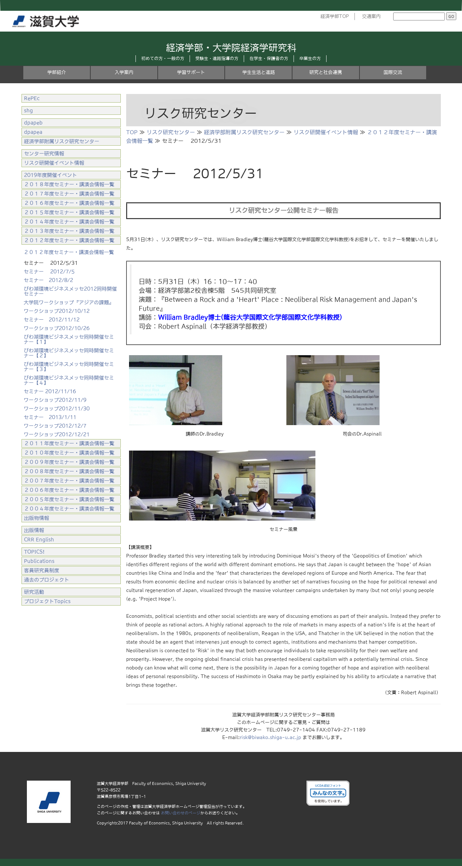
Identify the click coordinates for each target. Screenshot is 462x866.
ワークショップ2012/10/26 (57, 328)
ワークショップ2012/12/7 (55, 425)
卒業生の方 (310, 58)
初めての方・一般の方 (162, 58)
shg (28, 110)
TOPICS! (34, 551)
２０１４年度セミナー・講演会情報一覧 (69, 221)
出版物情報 (36, 518)
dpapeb (33, 122)
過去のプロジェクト (46, 579)
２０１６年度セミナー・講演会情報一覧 (69, 203)
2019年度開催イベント (50, 175)
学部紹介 (56, 72)
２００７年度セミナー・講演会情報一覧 (69, 480)
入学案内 (124, 72)
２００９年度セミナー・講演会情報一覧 (69, 462)
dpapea (33, 132)
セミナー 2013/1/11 (50, 417)
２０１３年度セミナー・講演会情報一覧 (69, 231)
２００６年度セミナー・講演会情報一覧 (69, 490)
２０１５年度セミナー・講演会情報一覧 (69, 212)
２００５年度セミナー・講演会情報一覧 (69, 499)
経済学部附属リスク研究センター (244, 132)
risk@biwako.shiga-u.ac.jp (270, 737)
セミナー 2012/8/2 (48, 280)
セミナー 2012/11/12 (52, 319)
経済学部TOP (334, 16)
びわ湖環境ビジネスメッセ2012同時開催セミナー (70, 291)
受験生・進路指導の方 (216, 58)
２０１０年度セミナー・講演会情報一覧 (69, 452)
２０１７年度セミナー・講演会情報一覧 (69, 193)
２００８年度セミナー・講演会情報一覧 (69, 471)
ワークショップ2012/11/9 (55, 400)
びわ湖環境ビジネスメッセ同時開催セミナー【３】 (69, 367)
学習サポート (191, 72)
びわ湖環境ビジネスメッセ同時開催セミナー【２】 (69, 353)
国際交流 (393, 72)
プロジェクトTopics (47, 601)
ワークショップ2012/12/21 (57, 434)
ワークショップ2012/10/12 (57, 311)
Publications (39, 561)
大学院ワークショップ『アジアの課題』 (69, 302)
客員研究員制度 (41, 570)
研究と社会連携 (325, 72)
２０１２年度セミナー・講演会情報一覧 (69, 240)
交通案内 (371, 16)
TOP (132, 132)
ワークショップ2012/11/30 (57, 408)
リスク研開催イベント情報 (326, 132)
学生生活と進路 (258, 72)
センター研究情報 (44, 153)
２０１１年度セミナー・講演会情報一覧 (69, 443)
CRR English (39, 539)
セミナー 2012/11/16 (50, 391)
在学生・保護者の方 (268, 58)
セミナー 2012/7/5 (49, 271)
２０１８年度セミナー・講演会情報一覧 (69, 184)
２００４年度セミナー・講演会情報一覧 (69, 508)
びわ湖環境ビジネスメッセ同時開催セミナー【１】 (69, 339)
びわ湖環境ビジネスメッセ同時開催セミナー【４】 (69, 380)
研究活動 (34, 591)
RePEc (32, 98)
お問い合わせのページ (180, 813)
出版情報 (34, 530)
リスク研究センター (171, 132)
